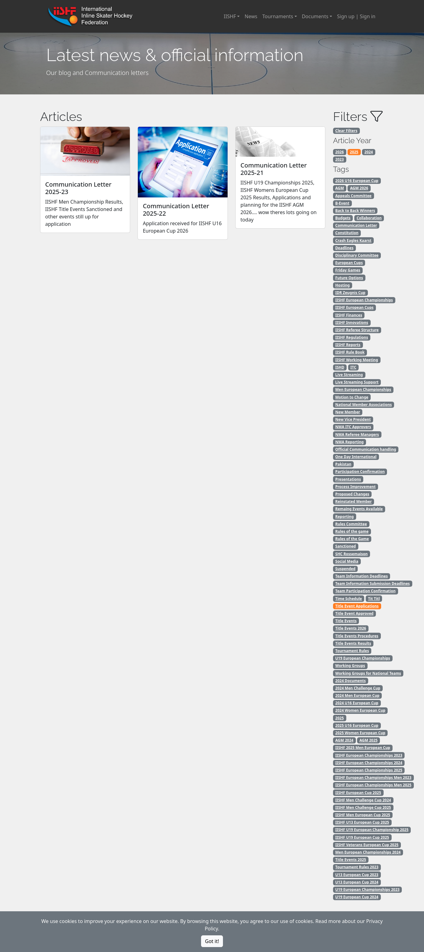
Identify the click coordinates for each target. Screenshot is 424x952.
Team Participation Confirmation (365, 591)
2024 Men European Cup (357, 695)
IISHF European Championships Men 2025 (373, 785)
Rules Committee (351, 524)
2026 (339, 152)
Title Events (345, 620)
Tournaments (277, 16)
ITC (353, 367)
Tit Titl (374, 598)
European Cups (349, 262)
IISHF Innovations (351, 322)
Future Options (349, 277)
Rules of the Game (352, 538)
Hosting (342, 285)
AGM (339, 188)
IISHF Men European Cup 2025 (362, 814)
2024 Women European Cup (360, 710)
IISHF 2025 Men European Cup (362, 747)
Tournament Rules (352, 650)
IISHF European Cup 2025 (358, 792)
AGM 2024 (344, 740)
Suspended (345, 568)
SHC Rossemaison (351, 554)
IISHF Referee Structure (357, 330)
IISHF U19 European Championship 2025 (371, 829)
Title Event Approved (354, 613)
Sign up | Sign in (356, 16)
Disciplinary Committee (356, 255)
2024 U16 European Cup (356, 703)
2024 (368, 152)
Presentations (348, 479)
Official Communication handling (365, 449)
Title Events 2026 (350, 628)
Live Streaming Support (356, 382)
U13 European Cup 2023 (356, 874)
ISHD (339, 367)
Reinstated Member (353, 501)
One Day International (356, 456)
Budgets (342, 218)
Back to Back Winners (355, 210)
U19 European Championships (362, 658)
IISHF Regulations (351, 337)
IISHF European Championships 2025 (368, 770)
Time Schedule (348, 598)
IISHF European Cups (354, 307)
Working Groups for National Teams (368, 673)
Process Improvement (355, 486)
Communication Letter (356, 225)
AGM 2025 (369, 740)
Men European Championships (363, 389)
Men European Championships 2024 (368, 852)
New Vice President (353, 419)
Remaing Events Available (359, 508)
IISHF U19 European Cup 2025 (362, 837)
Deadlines (344, 247)
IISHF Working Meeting (356, 359)
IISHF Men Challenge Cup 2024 (363, 800)
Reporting (344, 516)
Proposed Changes (352, 494)
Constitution (346, 232)
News (251, 16)
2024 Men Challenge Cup (357, 688)
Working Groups (350, 665)
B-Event (342, 203)
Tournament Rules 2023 (356, 867)
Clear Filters (346, 130)
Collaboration (368, 218)
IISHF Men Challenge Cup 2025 (363, 807)
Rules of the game (351, 531)
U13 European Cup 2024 (356, 882)
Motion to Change (351, 397)
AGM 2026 (359, 188)
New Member (347, 412)
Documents (315, 16)
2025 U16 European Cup (356, 725)
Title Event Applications (357, 606)
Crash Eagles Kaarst (353, 240)
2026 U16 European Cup (356, 180)
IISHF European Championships (364, 300)
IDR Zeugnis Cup (350, 292)
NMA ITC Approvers (353, 426)
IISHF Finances (348, 315)
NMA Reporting (349, 442)
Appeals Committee (353, 195)
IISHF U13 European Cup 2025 (362, 822)
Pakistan (343, 464)
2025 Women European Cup (360, 732)
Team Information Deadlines (361, 576)
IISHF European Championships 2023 (368, 755)
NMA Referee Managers (357, 434)
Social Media (346, 561)
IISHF (230, 16)
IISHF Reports (347, 344)
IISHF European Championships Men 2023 (373, 777)
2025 (354, 152)
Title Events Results (353, 643)
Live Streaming (349, 374)
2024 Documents (350, 680)
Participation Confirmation (360, 471)
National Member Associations (363, 404)
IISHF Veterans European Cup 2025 (366, 844)
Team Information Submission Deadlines (372, 583)
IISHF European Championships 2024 (368, 762)
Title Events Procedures (356, 636)
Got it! (212, 941)
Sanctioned (345, 546)
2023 (339, 159)
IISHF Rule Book (349, 352)
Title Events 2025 (350, 859)
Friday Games (347, 270)
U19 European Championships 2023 (367, 889)
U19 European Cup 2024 (356, 897)
